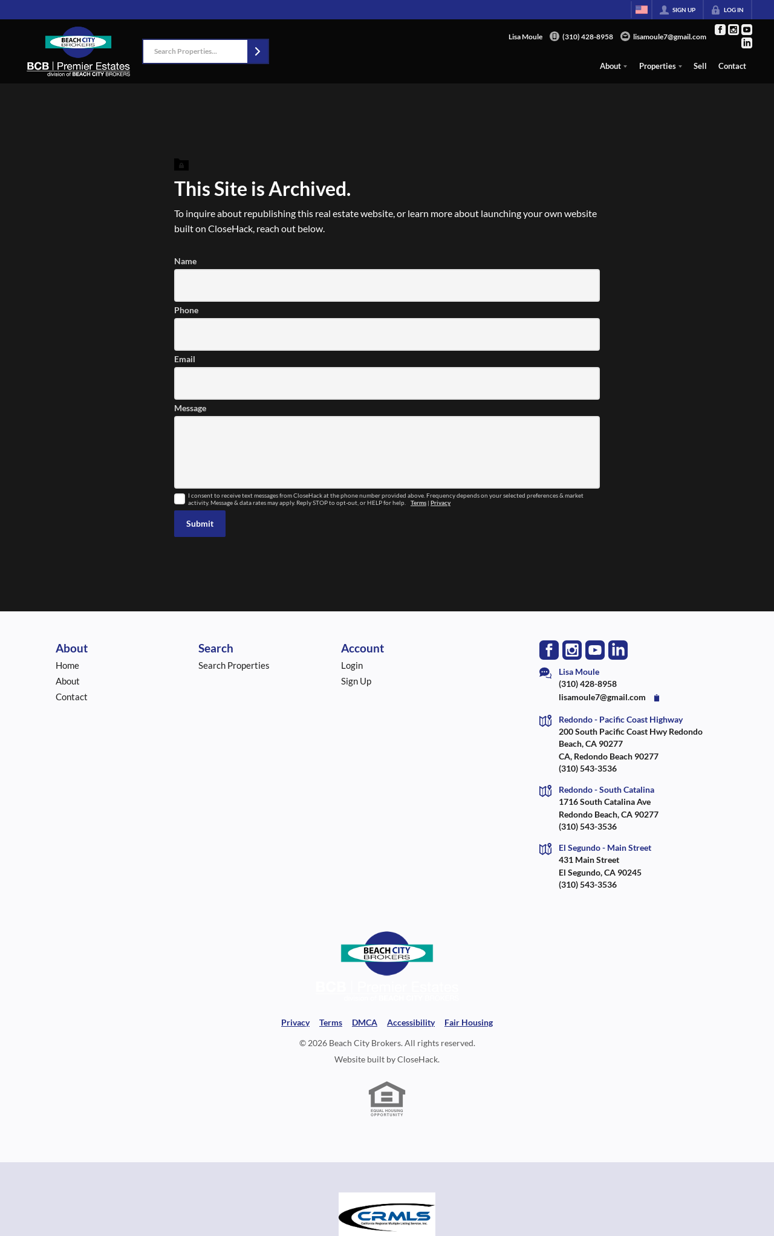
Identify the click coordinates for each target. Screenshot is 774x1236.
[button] (257, 51)
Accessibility (411, 1022)
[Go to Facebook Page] (720, 29)
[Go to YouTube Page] (746, 29)
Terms (418, 502)
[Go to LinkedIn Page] (746, 42)
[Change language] (641, 9)
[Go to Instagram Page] (733, 29)
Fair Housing (468, 1022)
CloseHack (417, 1059)
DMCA (364, 1022)
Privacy (440, 502)
